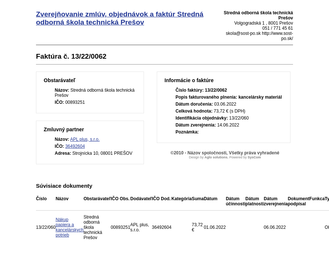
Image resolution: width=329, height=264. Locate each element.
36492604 (75, 146)
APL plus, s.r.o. (85, 139)
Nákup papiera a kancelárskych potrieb (69, 227)
